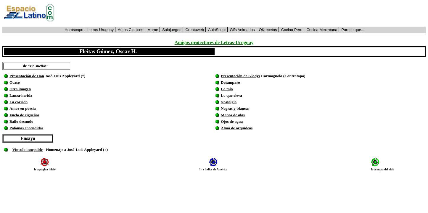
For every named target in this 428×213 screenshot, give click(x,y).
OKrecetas (268, 30)
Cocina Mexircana (321, 30)
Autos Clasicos (130, 30)
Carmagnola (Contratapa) (282, 76)
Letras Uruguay (100, 30)
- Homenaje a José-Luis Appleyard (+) (75, 149)
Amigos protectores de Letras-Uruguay (214, 42)
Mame (152, 30)
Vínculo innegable (27, 149)
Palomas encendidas (26, 128)
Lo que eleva (231, 95)
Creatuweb (194, 30)
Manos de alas (233, 115)
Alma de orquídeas (236, 128)
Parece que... (352, 30)
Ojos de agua (232, 121)
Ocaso (14, 82)
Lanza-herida (20, 95)
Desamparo (230, 82)
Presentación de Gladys (240, 76)
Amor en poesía (22, 108)
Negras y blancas (235, 108)
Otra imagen (20, 89)
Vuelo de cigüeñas (24, 115)
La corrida (18, 102)
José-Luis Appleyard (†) (65, 76)
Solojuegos (171, 30)
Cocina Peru (292, 30)
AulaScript (217, 30)
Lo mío (227, 89)
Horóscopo (74, 30)
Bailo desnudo (21, 121)
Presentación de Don (26, 76)
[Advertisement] (243, 13)
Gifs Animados (242, 30)
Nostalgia (228, 102)
